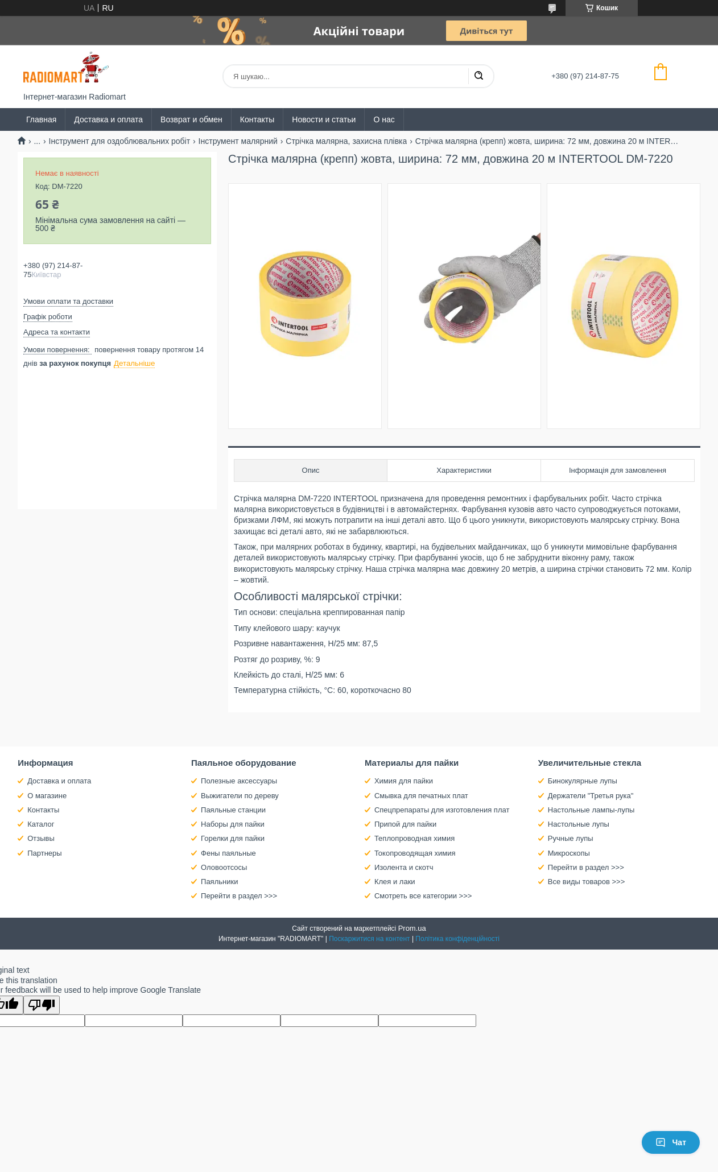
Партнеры (44, 853)
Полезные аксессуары (239, 781)
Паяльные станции (233, 810)
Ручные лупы (570, 838)
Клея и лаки (394, 881)
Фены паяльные (228, 853)
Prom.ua (412, 928)
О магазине (47, 795)
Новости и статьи (324, 119)
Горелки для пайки (233, 838)
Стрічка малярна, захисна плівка (346, 141)
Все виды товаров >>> (586, 881)
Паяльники (219, 881)
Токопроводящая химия (415, 853)
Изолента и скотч (404, 867)
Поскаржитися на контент (369, 939)
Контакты (257, 119)
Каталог (40, 824)
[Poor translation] (41, 1005)
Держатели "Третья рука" (591, 795)
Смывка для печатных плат (421, 795)
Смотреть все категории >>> (423, 896)
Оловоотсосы (224, 867)
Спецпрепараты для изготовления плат (441, 810)
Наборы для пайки (233, 824)
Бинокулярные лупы (582, 781)
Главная (41, 119)
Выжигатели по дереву (240, 795)
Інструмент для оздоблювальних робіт (120, 141)
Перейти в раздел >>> (239, 896)
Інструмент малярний (238, 141)
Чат (670, 1142)
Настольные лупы (578, 824)
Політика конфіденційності (457, 939)
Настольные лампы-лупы (591, 810)
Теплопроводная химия (414, 838)
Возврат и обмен (191, 119)
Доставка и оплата (108, 119)
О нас (383, 119)
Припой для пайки (405, 824)
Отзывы (41, 838)
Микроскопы (569, 853)
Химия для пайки (403, 781)
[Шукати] (478, 76)
